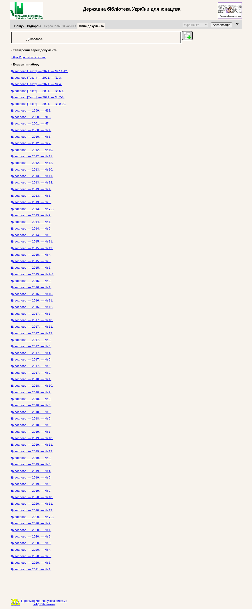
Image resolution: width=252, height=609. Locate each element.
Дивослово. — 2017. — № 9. (31, 372)
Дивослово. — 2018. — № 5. (31, 412)
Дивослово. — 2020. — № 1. (31, 530)
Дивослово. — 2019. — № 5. (31, 477)
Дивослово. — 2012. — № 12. (32, 163)
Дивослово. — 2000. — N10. (31, 117)
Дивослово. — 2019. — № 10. (32, 438)
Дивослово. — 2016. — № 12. (32, 307)
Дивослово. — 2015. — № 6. (31, 267)
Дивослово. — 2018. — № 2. (31, 392)
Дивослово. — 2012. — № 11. (32, 156)
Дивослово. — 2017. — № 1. (31, 313)
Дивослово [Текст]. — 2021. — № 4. (36, 84)
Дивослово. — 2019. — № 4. (31, 471)
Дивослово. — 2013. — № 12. (32, 182)
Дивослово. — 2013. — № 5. (31, 195)
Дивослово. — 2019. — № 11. (32, 444)
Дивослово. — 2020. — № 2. (31, 536)
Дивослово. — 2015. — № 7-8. (32, 274)
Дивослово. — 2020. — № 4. (31, 549)
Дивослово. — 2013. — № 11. (32, 176)
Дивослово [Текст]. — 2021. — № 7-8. (37, 97)
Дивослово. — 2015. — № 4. (31, 254)
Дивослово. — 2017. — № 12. (32, 333)
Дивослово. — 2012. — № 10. (32, 150)
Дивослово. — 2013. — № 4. (31, 189)
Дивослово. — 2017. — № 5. (31, 359)
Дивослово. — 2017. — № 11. (32, 326)
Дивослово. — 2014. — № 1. (31, 222)
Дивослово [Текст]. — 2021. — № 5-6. (37, 91)
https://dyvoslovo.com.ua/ (29, 57)
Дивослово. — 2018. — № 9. (31, 425)
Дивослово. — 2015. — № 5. (31, 261)
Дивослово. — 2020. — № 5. (31, 556)
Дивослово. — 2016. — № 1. (31, 287)
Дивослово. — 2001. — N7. (30, 123)
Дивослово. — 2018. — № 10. (32, 385)
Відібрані (34, 26)
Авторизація (221, 25)
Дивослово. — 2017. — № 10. (32, 320)
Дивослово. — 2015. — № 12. (32, 248)
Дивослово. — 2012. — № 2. (31, 143)
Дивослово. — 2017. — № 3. (31, 346)
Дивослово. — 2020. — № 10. (32, 497)
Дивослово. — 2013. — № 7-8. (32, 209)
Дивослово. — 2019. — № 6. (31, 484)
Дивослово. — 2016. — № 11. (32, 300)
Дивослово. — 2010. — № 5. (31, 136)
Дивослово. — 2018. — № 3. (31, 399)
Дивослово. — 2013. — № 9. (31, 215)
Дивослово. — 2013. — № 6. (31, 202)
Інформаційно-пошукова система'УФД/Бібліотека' (44, 602)
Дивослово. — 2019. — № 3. (31, 464)
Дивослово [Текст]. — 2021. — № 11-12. (39, 71)
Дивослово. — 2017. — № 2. (31, 340)
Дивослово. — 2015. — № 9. (31, 281)
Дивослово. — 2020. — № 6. (31, 562)
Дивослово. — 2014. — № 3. (31, 235)
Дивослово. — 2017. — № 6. (31, 366)
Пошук (19, 26)
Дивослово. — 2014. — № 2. (31, 228)
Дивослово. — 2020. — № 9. (31, 523)
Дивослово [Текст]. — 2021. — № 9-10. (38, 104)
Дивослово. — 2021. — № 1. (31, 569)
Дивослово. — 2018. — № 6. (31, 418)
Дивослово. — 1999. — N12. (31, 110)
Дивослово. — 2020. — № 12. (32, 510)
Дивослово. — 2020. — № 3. (31, 543)
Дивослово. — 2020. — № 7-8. (32, 517)
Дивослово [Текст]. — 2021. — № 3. (36, 77)
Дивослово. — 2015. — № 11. (32, 241)
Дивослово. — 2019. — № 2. (31, 458)
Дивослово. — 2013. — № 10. (32, 169)
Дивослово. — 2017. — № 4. (31, 353)
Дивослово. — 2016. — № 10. (32, 294)
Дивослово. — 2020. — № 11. (32, 503)
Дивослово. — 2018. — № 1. (31, 379)
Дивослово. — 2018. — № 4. (31, 405)
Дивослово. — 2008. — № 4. (31, 130)
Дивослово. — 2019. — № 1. (31, 431)
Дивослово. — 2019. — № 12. (32, 451)
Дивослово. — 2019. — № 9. (31, 490)
